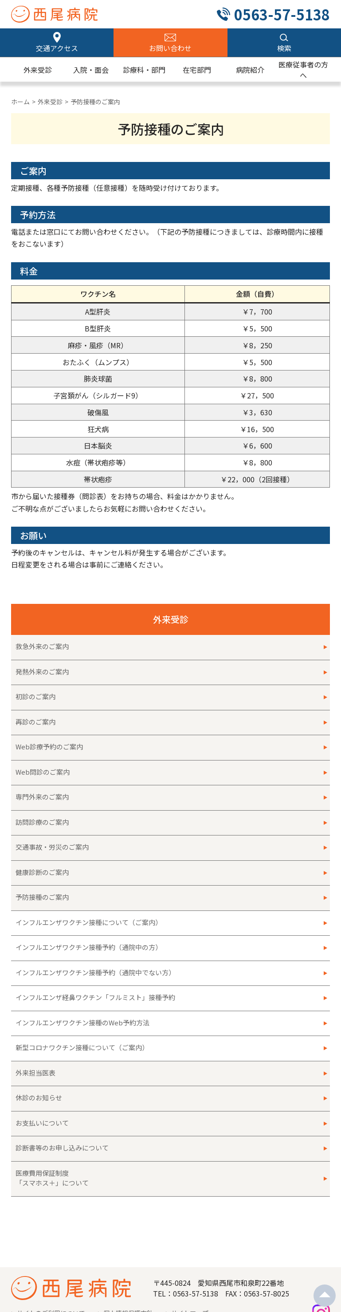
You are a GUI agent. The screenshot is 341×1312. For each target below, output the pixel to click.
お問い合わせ (170, 48)
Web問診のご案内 (43, 771)
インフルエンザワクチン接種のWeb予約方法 (82, 1022)
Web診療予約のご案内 (49, 746)
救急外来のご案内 (42, 646)
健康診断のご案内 (42, 872)
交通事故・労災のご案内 (52, 846)
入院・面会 (91, 69)
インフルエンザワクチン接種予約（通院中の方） (89, 947)
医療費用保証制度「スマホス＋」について (52, 1178)
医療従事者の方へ (303, 69)
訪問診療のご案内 (42, 822)
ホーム (20, 101)
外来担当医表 (35, 1072)
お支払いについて (42, 1122)
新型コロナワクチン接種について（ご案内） (82, 1047)
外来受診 (38, 69)
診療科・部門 (144, 69)
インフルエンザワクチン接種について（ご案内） (89, 922)
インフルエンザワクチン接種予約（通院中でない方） (95, 972)
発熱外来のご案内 (42, 671)
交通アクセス (57, 48)
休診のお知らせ (39, 1097)
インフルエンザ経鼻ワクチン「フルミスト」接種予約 (95, 997)
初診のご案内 (39, 696)
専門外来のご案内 (42, 796)
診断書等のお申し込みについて (62, 1147)
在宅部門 (197, 69)
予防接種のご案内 (42, 897)
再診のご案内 (35, 721)
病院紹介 (250, 69)
